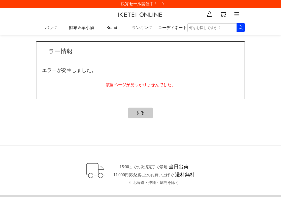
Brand (111, 27)
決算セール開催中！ (139, 3)
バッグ (51, 27)
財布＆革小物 (81, 27)
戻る (140, 112)
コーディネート (172, 27)
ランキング (142, 27)
